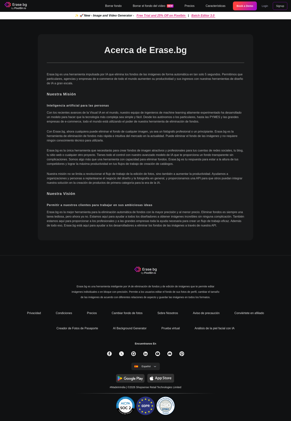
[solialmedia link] (109, 355)
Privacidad (34, 313)
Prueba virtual (170, 328)
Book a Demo (245, 5)
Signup (280, 5)
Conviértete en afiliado (249, 313)
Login (265, 5)
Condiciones (64, 313)
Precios (92, 313)
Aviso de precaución (206, 313)
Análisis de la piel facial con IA (215, 328)
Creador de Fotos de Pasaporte (77, 328)
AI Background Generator (129, 328)
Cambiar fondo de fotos (127, 313)
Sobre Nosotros (167, 313)
